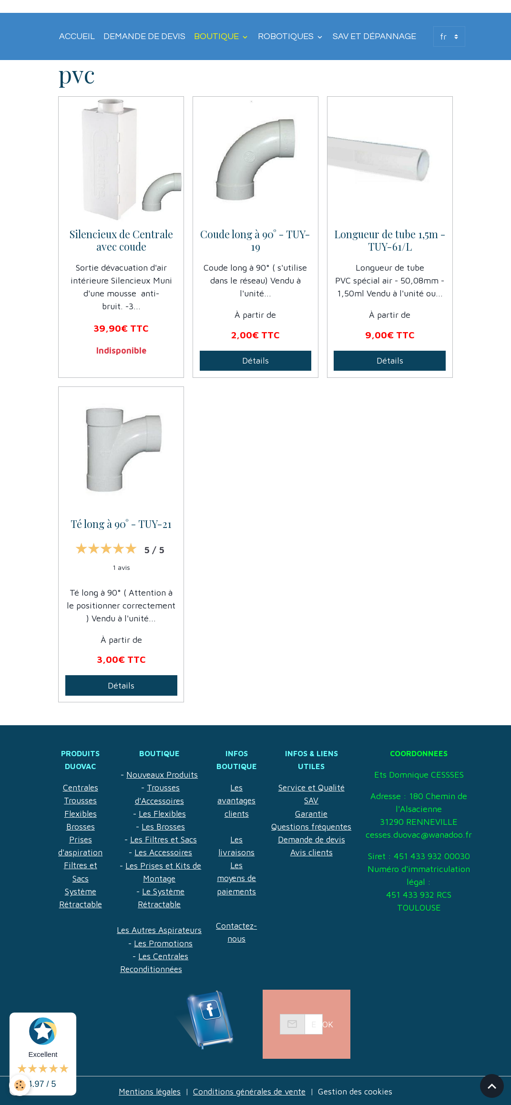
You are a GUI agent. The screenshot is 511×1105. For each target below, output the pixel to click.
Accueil (77, 36)
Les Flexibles (164, 813)
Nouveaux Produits (164, 775)
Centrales (80, 787)
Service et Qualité (317, 775)
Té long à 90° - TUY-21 (121, 524)
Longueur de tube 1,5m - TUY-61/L (390, 240)
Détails (255, 360)
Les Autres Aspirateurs (161, 929)
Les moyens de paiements (240, 877)
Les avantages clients (240, 800)
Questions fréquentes (317, 813)
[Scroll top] (492, 1086)
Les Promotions (165, 942)
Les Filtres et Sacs (165, 839)
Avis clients (317, 839)
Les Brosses (165, 826)
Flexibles (80, 813)
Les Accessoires (165, 852)
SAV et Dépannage (374, 36)
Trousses (81, 800)
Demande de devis (144, 36)
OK (327, 1023)
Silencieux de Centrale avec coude (121, 240)
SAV (317, 787)
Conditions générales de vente (249, 1090)
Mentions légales (146, 1090)
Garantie (317, 800)
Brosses (80, 826)
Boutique (217, 36)
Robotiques (287, 36)
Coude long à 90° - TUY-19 (255, 240)
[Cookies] (20, 1085)
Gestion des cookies (359, 1090)
